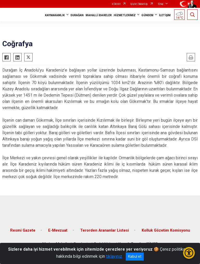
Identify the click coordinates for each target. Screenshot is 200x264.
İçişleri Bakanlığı (139, 4)
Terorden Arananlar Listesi (104, 230)
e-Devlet (116, 4)
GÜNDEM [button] (147, 15)
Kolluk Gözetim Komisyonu (166, 230)
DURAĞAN (77, 15)
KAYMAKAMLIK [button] (55, 15)
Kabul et (134, 256)
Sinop (160, 4)
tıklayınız (114, 256)
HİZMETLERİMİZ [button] (125, 15)
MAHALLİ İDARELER (99, 15)
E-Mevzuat (57, 230)
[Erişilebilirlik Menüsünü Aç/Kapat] (189, 253)
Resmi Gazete (22, 230)
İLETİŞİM (165, 15)
